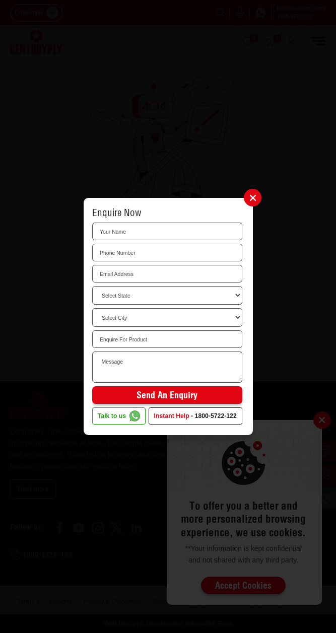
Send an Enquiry (167, 395)
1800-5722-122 (216, 416)
